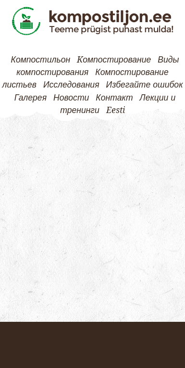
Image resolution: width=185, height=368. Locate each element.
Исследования (71, 84)
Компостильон (41, 59)
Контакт (114, 97)
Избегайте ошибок (144, 84)
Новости (71, 97)
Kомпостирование (114, 59)
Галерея (30, 97)
